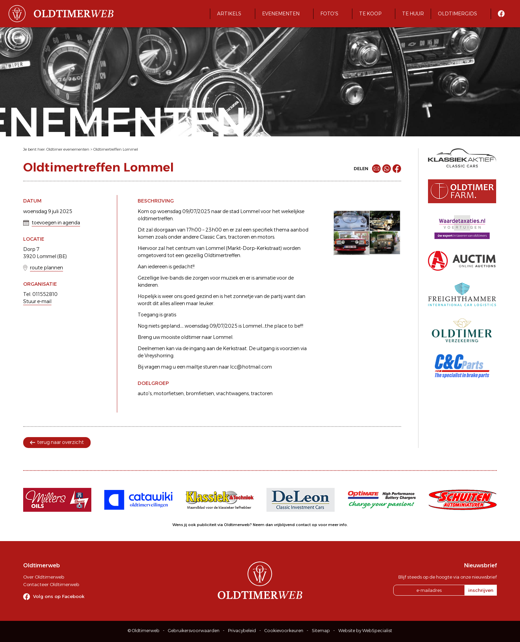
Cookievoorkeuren (283, 630)
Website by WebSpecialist (365, 630)
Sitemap (321, 630)
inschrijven (480, 590)
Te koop (370, 14)
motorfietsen (169, 393)
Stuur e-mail (37, 301)
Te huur (413, 14)
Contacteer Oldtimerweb (51, 584)
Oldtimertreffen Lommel (115, 149)
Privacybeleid (242, 630)
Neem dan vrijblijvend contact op (285, 524)
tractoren (262, 393)
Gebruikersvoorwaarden (193, 630)
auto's (145, 393)
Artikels (229, 14)
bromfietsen (200, 393)
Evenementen (281, 14)
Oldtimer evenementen (67, 149)
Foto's (329, 14)
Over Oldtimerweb (43, 577)
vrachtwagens (232, 393)
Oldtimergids (457, 14)
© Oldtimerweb (143, 630)
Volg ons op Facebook (59, 596)
